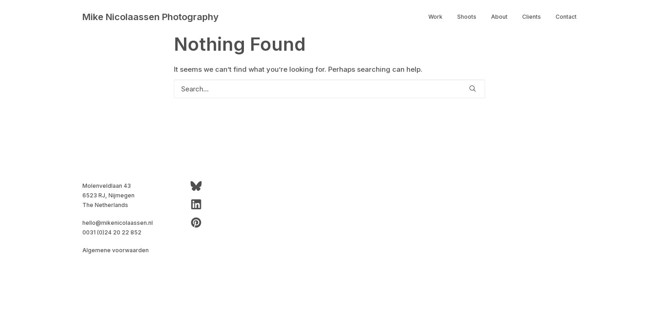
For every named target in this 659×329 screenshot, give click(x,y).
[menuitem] (438, 17)
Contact (566, 16)
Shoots (466, 16)
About (499, 16)
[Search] (329, 89)
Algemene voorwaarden (115, 250)
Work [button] (435, 16)
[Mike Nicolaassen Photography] (150, 16)
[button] (472, 88)
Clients (531, 16)
